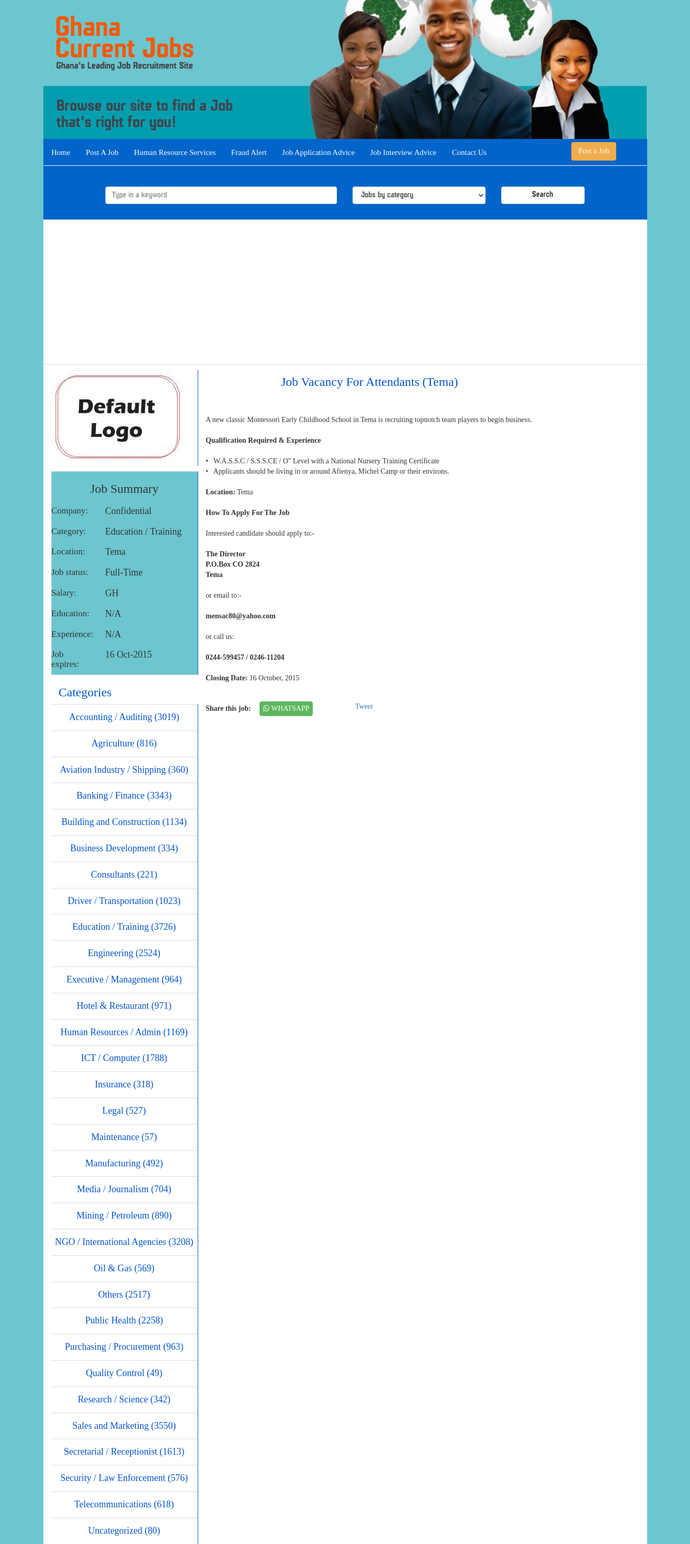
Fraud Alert (249, 152)
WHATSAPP (286, 708)
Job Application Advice (318, 152)
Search (542, 195)
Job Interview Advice (403, 152)
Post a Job (593, 151)
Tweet (364, 706)
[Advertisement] (345, 292)
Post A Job (102, 152)
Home (61, 152)
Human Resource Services (175, 152)
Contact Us (469, 152)
